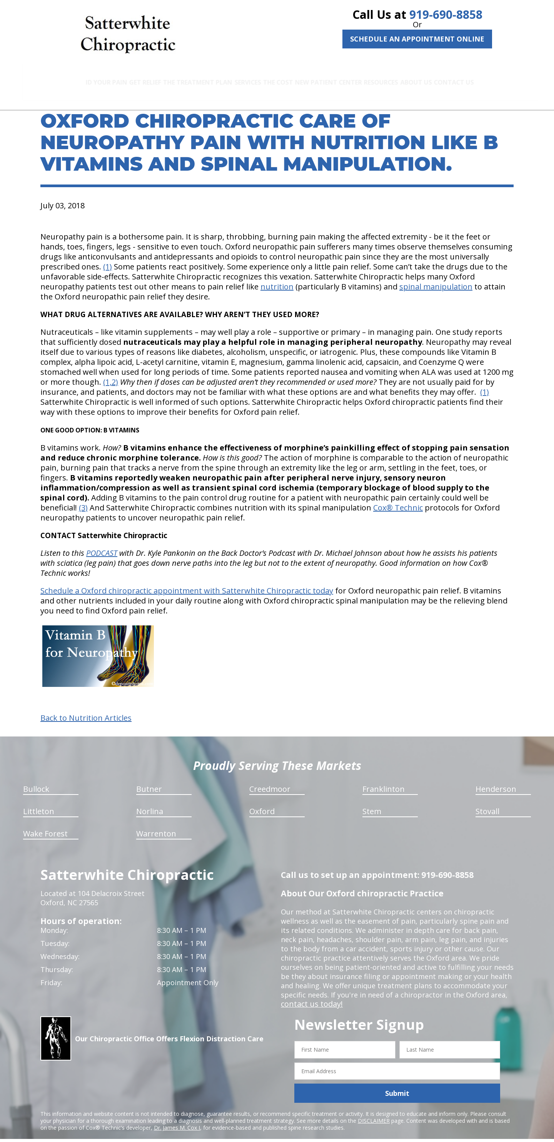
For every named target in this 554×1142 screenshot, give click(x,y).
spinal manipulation (435, 278)
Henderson (496, 780)
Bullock (36, 780)
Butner (149, 780)
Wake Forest (45, 825)
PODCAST (101, 544)
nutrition (277, 278)
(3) (83, 499)
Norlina (149, 802)
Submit (397, 1084)
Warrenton (156, 825)
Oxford (262, 802)
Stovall (487, 802)
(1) (107, 258)
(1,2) (110, 373)
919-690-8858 (445, 14)
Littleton (38, 802)
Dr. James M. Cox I (177, 1118)
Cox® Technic (398, 499)
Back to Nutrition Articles (86, 709)
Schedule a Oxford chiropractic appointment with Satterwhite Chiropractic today (186, 582)
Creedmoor (269, 780)
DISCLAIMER (374, 1111)
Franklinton (383, 780)
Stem (371, 802)
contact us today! (309, 995)
